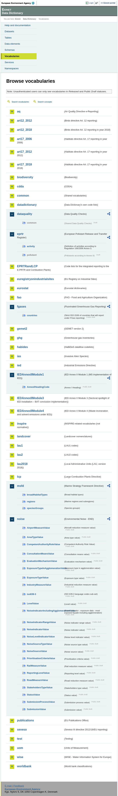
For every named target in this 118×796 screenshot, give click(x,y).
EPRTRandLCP (27, 266)
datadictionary (27, 204)
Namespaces (12, 68)
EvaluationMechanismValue (42, 561)
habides (22, 347)
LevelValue (33, 603)
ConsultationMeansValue (40, 553)
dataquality (24, 213)
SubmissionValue (36, 709)
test (19, 738)
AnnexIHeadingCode (38, 387)
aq (18, 111)
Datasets (9, 31)
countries (32, 315)
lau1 (20, 445)
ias (19, 356)
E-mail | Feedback (14, 785)
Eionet (18, 19)
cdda (20, 186)
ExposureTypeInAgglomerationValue (45, 568)
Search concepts (45, 102)
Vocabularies (12, 56)
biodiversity (25, 177)
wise (20, 757)
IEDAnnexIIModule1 (30, 374)
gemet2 (22, 328)
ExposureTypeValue (38, 577)
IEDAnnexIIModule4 (30, 410)
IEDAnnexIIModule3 (30, 398)
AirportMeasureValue (38, 527)
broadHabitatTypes (37, 494)
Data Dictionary (29, 19)
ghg (19, 337)
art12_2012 (24, 120)
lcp (19, 476)
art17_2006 (24, 138)
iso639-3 (31, 594)
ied (19, 365)
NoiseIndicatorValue (38, 629)
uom (20, 747)
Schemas (10, 50)
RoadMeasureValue (37, 680)
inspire (21, 423)
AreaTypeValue (35, 537)
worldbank (24, 766)
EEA (19, 3)
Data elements (12, 43)
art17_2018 (24, 164)
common (23, 195)
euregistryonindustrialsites (35, 279)
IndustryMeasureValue (39, 584)
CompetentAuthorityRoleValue (43, 544)
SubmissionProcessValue (41, 702)
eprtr (20, 233)
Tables (8, 37)
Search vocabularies (20, 102)
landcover (24, 436)
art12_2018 (24, 129)
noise (21, 518)
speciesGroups (35, 508)
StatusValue (33, 694)
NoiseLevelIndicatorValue (41, 636)
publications (25, 720)
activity (31, 246)
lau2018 (22, 463)
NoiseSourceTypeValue (39, 644)
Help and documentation (18, 25)
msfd (20, 485)
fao (19, 297)
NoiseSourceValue (37, 651)
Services (9, 62)
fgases (21, 306)
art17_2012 (24, 151)
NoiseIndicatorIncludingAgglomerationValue (45, 610)
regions (31, 501)
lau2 (20, 454)
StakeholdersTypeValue (40, 687)
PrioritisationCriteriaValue (41, 658)
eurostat (22, 288)
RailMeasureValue (36, 665)
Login (91, 3)
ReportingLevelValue (38, 673)
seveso (22, 729)
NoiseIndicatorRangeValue (41, 622)
